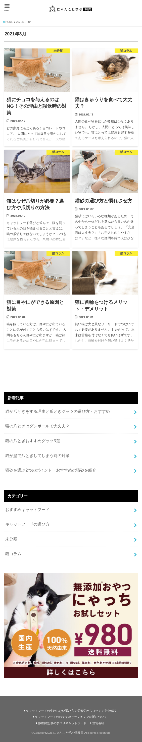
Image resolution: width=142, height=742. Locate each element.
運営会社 (98, 723)
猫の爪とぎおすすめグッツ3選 (32, 440)
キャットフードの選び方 (27, 524)
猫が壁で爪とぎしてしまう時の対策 (37, 455)
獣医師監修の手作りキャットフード (62, 723)
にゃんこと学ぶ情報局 (68, 732)
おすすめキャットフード (27, 509)
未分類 (11, 539)
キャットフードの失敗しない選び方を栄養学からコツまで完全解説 (71, 710)
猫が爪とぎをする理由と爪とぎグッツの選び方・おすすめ (57, 411)
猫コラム (13, 553)
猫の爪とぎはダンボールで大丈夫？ (37, 426)
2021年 (20, 22)
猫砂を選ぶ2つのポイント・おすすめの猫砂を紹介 (50, 470)
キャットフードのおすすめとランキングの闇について (71, 716)
